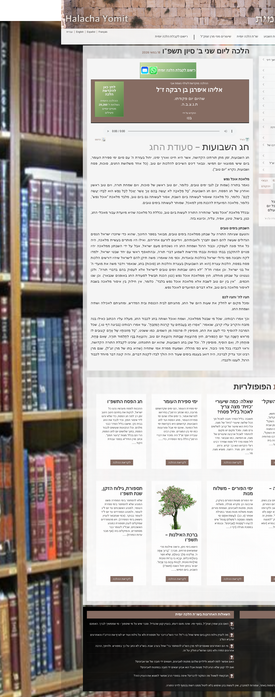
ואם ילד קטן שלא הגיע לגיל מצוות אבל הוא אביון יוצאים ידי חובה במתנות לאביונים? (126, 667)
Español (30, 32)
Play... (109, 131)
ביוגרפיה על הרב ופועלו (231, 636)
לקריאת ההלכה (221, 462)
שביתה (223, 156)
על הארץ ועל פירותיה (223, 113)
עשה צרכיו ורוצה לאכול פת (223, 77)
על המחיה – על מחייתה (223, 120)
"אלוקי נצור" (223, 170)
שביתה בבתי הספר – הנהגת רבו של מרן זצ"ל (223, 147)
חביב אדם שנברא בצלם (223, 138)
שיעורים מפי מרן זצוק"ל (154, 36)
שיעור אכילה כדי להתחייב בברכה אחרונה (223, 129)
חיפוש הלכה (233, 36)
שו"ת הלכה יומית (186, 36)
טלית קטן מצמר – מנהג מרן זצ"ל (223, 163)
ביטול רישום (238, 655)
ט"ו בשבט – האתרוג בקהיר (223, 84)
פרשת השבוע (211, 36)
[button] (107, 70)
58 (237, 180)
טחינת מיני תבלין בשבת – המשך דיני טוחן (223, 61)
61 (213, 180)
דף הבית (240, 623)
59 (229, 180)
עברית (8, 32)
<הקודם (204, 186)
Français (41, 32)
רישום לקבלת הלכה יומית (110, 36)
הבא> (203, 180)
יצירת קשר (239, 648)
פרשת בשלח (223, 91)
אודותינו (240, 642)
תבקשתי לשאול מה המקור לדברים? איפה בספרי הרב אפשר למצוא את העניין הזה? (120, 675)
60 (221, 180)
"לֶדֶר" (223, 98)
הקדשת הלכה (237, 629)
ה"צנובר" (223, 106)
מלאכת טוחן (223, 70)
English (18, 32)
